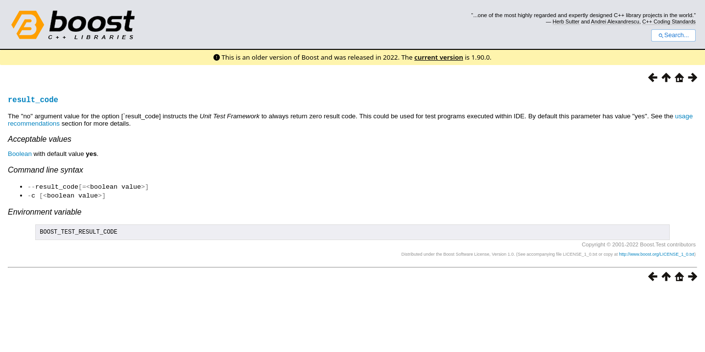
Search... (673, 35)
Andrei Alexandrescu (615, 21)
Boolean (20, 153)
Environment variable (44, 211)
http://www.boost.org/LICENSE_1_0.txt (656, 254)
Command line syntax (45, 170)
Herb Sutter (566, 21)
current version (438, 57)
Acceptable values (39, 139)
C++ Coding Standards (669, 21)
